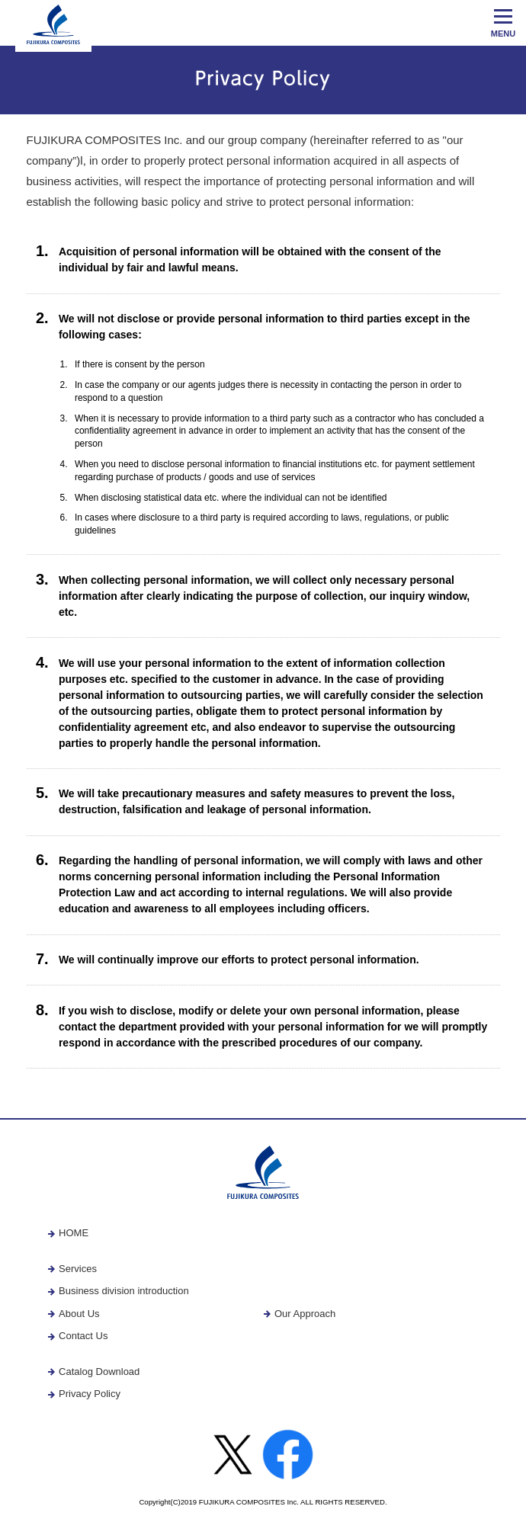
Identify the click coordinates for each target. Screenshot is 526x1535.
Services (72, 1268)
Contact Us (77, 1335)
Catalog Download (93, 1371)
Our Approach (299, 1313)
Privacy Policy (83, 1393)
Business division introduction (118, 1290)
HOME (67, 1233)
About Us (73, 1313)
